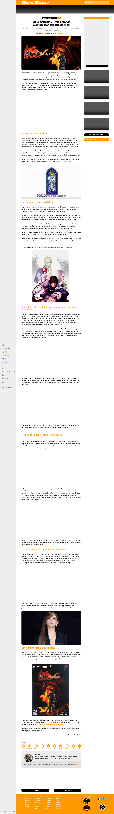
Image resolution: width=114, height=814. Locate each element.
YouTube (42, 746)
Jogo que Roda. (60, 724)
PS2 (59, 18)
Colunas (27, 806)
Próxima (67, 790)
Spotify (54, 746)
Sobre (57, 798)
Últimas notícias (91, 18)
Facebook (23, 746)
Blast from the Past (49, 18)
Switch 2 (36, 802)
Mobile (36, 806)
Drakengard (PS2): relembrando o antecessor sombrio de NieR (51, 23)
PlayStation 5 (37, 798)
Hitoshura (40, 724)
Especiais (27, 798)
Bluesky (67, 746)
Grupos (73, 746)
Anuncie (58, 804)
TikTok (48, 746)
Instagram (30, 746)
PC (35, 804)
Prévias (27, 802)
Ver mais (96, 66)
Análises (27, 800)
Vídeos (27, 804)
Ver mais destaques (96, 134)
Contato (58, 802)
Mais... (35, 808)
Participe (58, 800)
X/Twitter (36, 746)
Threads (61, 746)
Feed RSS (48, 806)
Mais (79, 746)
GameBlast (55, 762)
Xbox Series (37, 800)
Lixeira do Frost (48, 724)
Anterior (36, 790)
